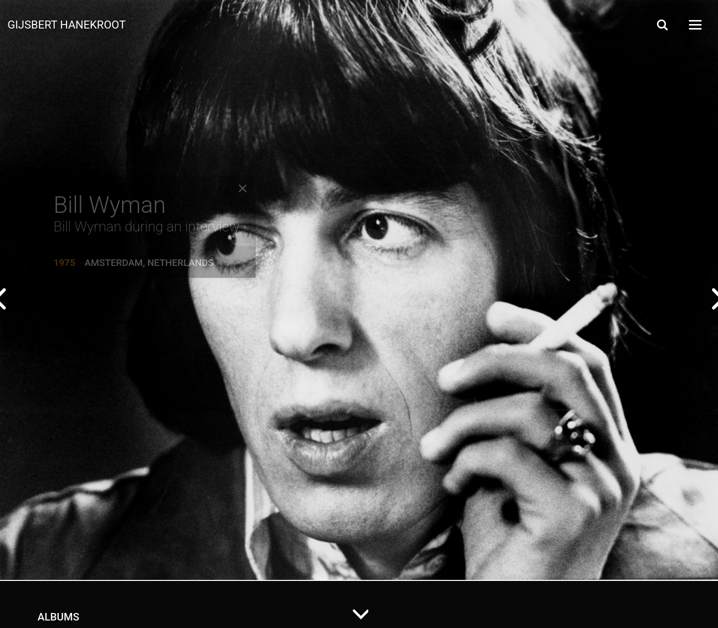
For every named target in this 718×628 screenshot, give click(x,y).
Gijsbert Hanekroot (67, 24)
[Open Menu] (694, 25)
